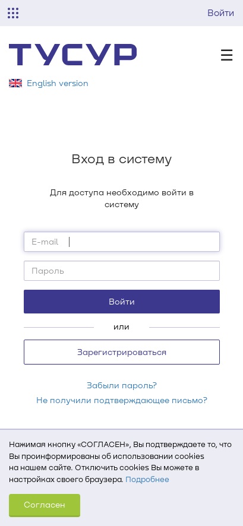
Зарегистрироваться (121, 352)
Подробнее (147, 479)
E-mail (44, 241)
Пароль (47, 270)
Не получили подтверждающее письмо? (121, 400)
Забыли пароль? (122, 385)
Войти (220, 12)
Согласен (44, 504)
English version (58, 83)
